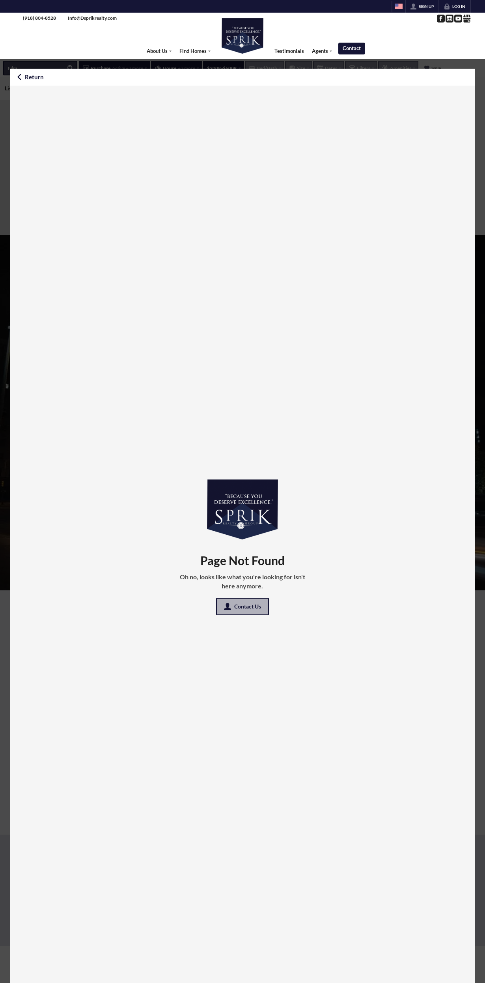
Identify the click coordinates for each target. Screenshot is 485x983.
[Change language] (398, 6)
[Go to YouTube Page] (457, 18)
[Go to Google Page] (466, 18)
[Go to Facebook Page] (440, 18)
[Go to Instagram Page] (449, 18)
